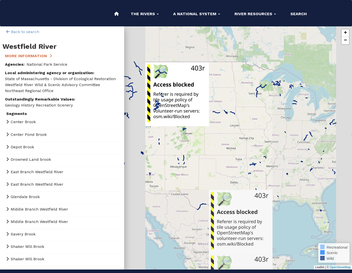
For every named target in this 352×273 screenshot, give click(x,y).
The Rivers (145, 13)
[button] (345, 33)
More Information (26, 56)
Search (298, 13)
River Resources (255, 13)
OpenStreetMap (340, 267)
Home (116, 13)
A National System (196, 13)
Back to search (22, 31)
